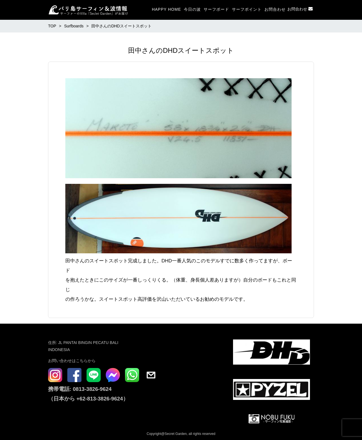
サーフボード (216, 9)
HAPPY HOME (166, 9)
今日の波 (192, 9)
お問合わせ (275, 9)
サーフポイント (247, 9)
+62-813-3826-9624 (99, 399)
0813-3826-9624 (91, 389)
